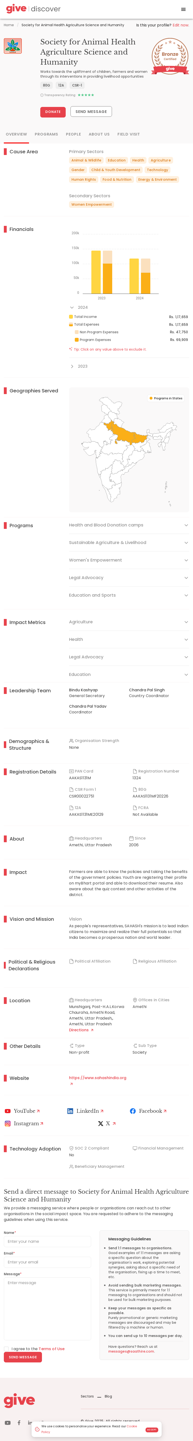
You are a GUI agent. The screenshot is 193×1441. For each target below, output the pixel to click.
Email (9, 1253)
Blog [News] (104, 1396)
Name (10, 1232)
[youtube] (8, 1423)
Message (13, 1274)
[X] (108, 1123)
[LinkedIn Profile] (86, 1111)
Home (9, 25)
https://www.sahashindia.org (97, 1080)
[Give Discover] (32, 9)
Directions (81, 1030)
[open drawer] (183, 9)
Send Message (91, 111)
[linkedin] (30, 1423)
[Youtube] (23, 1111)
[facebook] (19, 1423)
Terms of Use (51, 1349)
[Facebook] (149, 1111)
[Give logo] (39, 1400)
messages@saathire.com (131, 1351)
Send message (23, 1357)
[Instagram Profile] (25, 1123)
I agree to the (38, 1349)
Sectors (87, 1396)
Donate (53, 111)
